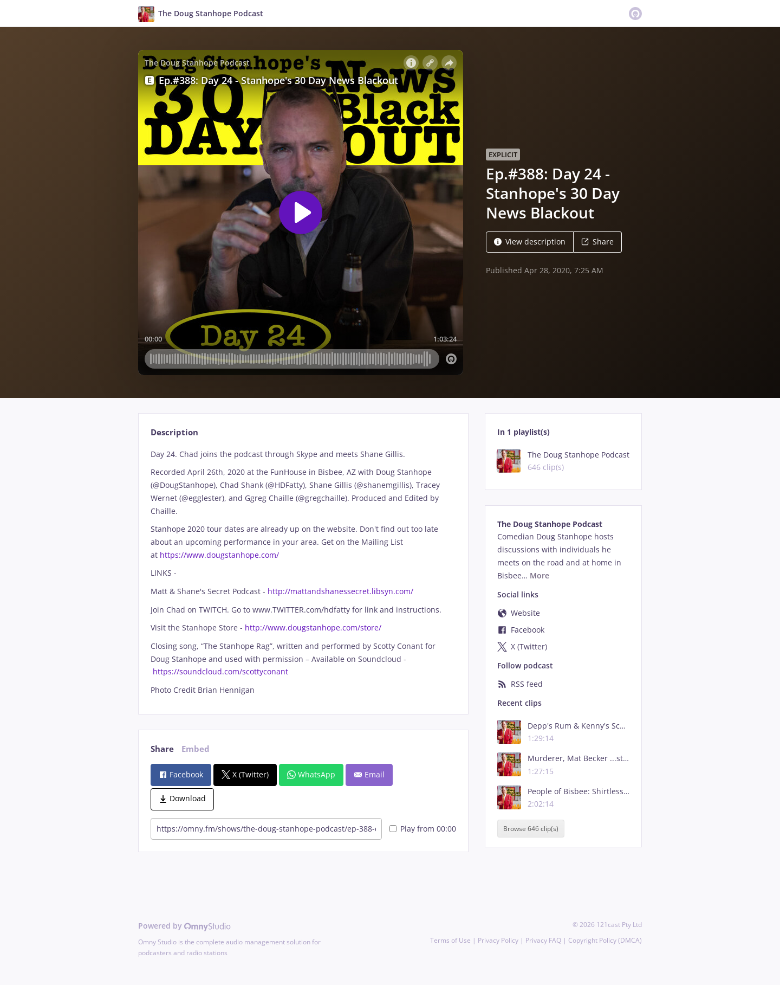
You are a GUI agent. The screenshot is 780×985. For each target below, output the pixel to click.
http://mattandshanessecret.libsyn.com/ (340, 591)
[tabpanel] (303, 572)
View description (530, 241)
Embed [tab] (195, 749)
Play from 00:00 (422, 828)
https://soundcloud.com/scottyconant (220, 671)
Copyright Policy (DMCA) (605, 940)
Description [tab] (174, 432)
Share (597, 241)
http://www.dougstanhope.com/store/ (313, 627)
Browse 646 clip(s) (530, 828)
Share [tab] (162, 749)
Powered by (184, 925)
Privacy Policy (498, 940)
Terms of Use (450, 940)
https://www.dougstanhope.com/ (219, 555)
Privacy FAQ (543, 940)
